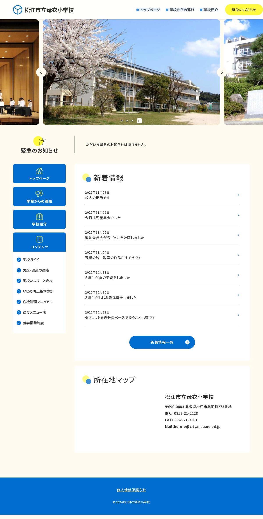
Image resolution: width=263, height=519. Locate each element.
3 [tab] (132, 121)
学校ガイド (31, 259)
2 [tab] (127, 121)
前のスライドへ (41, 72)
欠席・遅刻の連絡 (36, 270)
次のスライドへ (222, 72)
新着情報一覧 (162, 346)
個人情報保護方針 (131, 494)
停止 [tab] (139, 120)
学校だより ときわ (37, 280)
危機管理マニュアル (38, 301)
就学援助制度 (33, 322)
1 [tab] (122, 121)
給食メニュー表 (34, 312)
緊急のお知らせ (230, 9)
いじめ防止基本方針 (38, 291)
